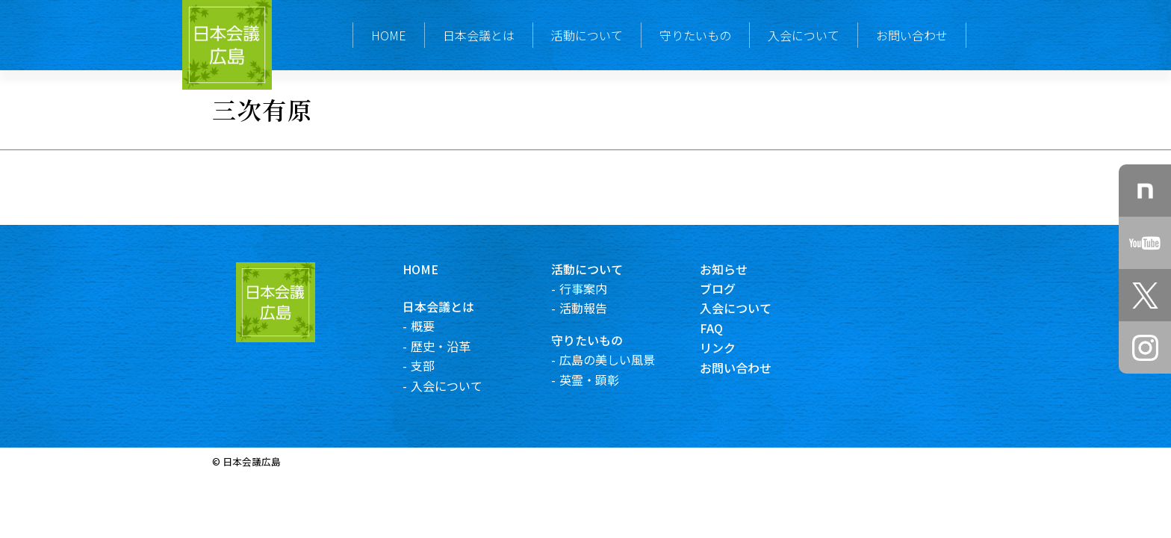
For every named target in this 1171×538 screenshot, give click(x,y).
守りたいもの (695, 35)
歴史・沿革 (452, 346)
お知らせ (736, 269)
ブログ (730, 288)
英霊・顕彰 (601, 380)
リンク (730, 347)
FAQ (724, 328)
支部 (435, 365)
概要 (435, 326)
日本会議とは (479, 35)
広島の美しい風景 (619, 359)
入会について (803, 35)
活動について (587, 35)
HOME (388, 35)
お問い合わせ (912, 35)
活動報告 (595, 308)
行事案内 (595, 288)
